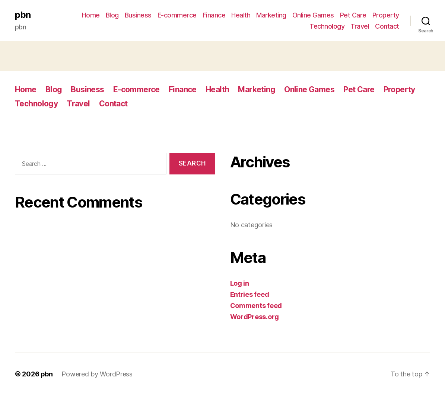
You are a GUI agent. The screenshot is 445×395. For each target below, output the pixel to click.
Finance (214, 15)
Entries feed (249, 294)
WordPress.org (254, 317)
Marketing (271, 15)
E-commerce (177, 15)
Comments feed (256, 305)
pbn (23, 14)
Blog (112, 15)
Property (385, 15)
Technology (326, 26)
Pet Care (353, 15)
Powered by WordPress (97, 374)
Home (91, 15)
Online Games (313, 15)
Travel (359, 26)
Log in (239, 283)
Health (240, 15)
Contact (387, 26)
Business (138, 15)
